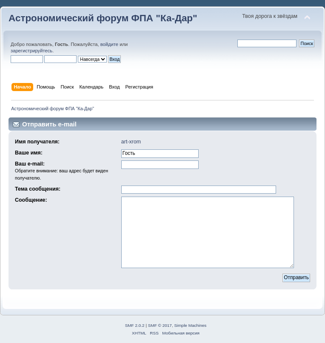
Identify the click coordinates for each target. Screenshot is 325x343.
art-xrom (131, 142)
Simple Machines (190, 325)
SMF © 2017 (160, 325)
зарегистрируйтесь (31, 50)
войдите (109, 44)
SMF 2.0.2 (135, 325)
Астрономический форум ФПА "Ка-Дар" (103, 18)
